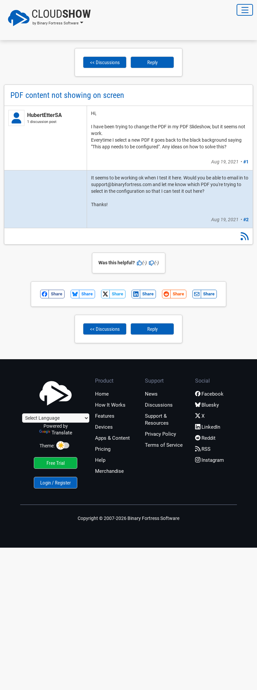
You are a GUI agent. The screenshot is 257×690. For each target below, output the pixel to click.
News (151, 394)
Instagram (209, 460)
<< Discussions (105, 62)
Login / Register (55, 483)
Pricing (102, 449)
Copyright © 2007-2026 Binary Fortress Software (128, 518)
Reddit (205, 438)
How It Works (110, 405)
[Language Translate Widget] (55, 418)
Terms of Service (164, 445)
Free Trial (56, 463)
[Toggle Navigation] (245, 10)
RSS (202, 449)
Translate (55, 433)
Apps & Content (112, 438)
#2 (246, 219)
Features (104, 416)
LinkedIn (207, 427)
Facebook (209, 394)
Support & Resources (157, 419)
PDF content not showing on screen (67, 95)
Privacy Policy (160, 434)
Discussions (159, 405)
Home (102, 394)
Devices (104, 427)
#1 (246, 161)
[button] (47, 18)
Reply (152, 62)
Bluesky (207, 405)
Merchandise (109, 471)
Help (100, 460)
